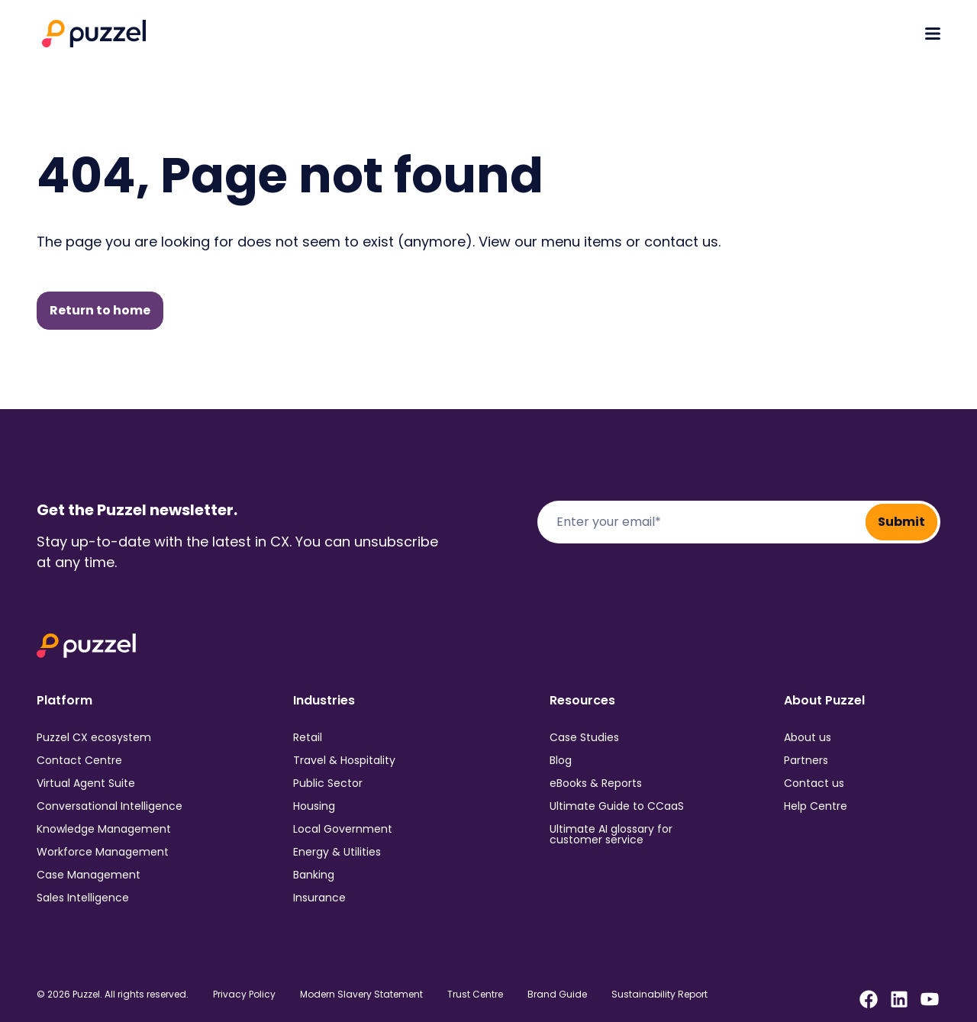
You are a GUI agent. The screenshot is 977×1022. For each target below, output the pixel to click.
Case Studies (584, 737)
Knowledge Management (104, 829)
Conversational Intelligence (109, 806)
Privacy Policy (244, 994)
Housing (314, 806)
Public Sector (328, 783)
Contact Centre (79, 760)
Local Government (342, 829)
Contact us (814, 783)
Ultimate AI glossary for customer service (611, 834)
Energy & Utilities (337, 851)
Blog (561, 760)
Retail (307, 737)
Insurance (319, 897)
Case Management (88, 874)
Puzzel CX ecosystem (94, 737)
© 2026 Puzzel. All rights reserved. (113, 994)
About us (807, 737)
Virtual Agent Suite (86, 783)
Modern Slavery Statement (361, 994)
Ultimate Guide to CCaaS (617, 806)
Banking (313, 874)
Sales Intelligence (83, 897)
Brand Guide (557, 994)
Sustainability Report (659, 994)
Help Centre (815, 806)
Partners (806, 760)
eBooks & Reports (596, 783)
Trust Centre (475, 994)
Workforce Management (103, 851)
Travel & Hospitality (344, 760)
